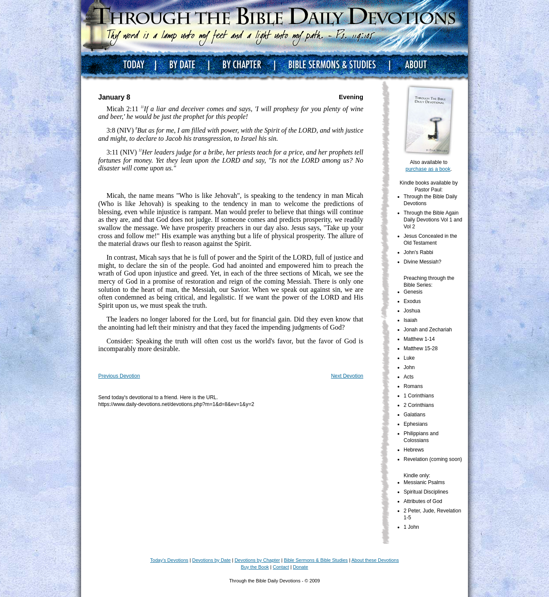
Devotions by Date (211, 560)
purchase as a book (427, 169)
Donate (300, 567)
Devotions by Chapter (257, 560)
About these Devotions (375, 560)
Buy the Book (255, 567)
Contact (281, 567)
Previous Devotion (119, 376)
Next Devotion (347, 376)
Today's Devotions (169, 560)
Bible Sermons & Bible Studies (316, 560)
